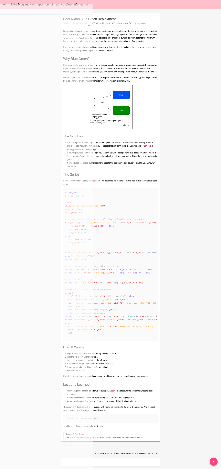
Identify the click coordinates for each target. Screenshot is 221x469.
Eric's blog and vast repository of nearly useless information (50, 4)
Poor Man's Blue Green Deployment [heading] (89, 20)
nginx (78, 24)
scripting (85, 24)
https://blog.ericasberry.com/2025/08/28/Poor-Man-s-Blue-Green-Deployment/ (106, 438)
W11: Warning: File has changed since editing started (126, 454)
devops (66, 24)
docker (73, 24)
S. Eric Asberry (79, 435)
